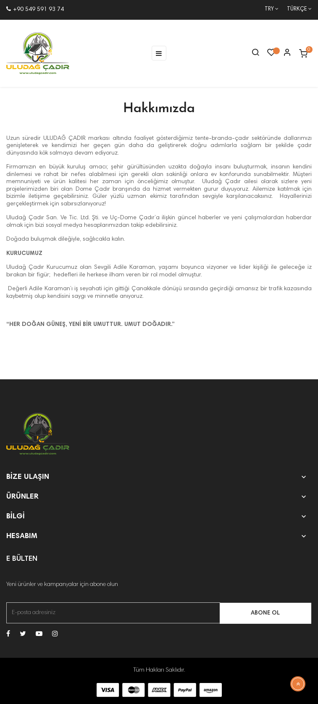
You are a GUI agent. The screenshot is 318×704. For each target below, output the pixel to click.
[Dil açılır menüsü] (295, 9)
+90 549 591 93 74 (35, 10)
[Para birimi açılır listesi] (267, 9)
